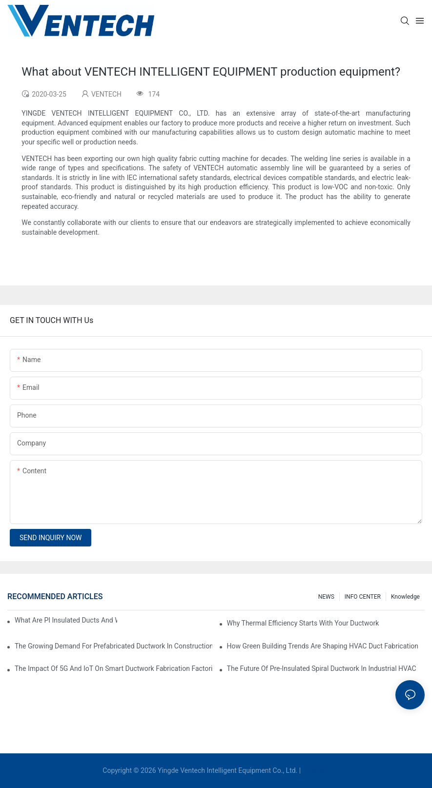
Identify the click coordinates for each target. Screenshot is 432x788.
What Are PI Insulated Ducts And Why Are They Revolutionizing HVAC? (66, 620)
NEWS (326, 596)
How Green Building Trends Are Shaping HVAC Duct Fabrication (322, 646)
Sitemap (316, 770)
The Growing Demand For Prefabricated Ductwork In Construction (113, 646)
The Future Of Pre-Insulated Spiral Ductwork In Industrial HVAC (321, 668)
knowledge (405, 596)
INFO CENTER (363, 596)
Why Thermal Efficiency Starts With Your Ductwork (303, 623)
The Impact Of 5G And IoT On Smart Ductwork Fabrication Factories (113, 668)
